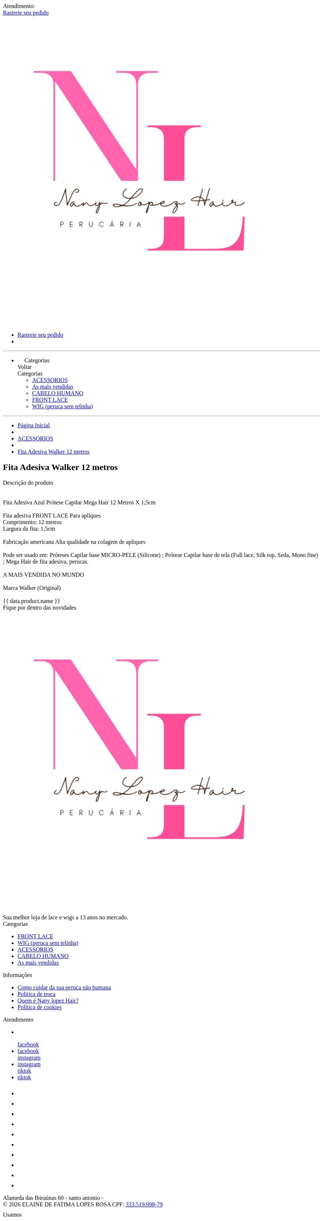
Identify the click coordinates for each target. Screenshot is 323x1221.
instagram (29, 1057)
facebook (28, 1044)
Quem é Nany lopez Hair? (48, 1000)
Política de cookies (40, 1007)
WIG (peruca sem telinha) (62, 406)
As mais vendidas (52, 387)
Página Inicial (34, 425)
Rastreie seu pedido (26, 12)
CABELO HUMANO (57, 393)
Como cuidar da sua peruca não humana (64, 987)
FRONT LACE (50, 400)
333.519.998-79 (144, 1204)
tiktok (24, 1071)
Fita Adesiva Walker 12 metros (54, 452)
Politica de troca (36, 994)
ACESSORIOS (50, 380)
